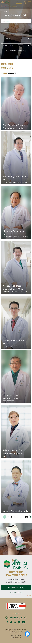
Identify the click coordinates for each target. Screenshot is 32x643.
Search (29, 6)
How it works (16, 594)
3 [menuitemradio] (11, 517)
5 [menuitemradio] (18, 517)
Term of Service (16, 637)
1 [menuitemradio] (4, 517)
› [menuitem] (30, 517)
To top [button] (29, 595)
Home (5, 11)
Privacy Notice (16, 635)
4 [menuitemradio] (14, 517)
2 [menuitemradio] (8, 517)
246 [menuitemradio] (26, 517)
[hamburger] (29, 2)
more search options (16, 51)
